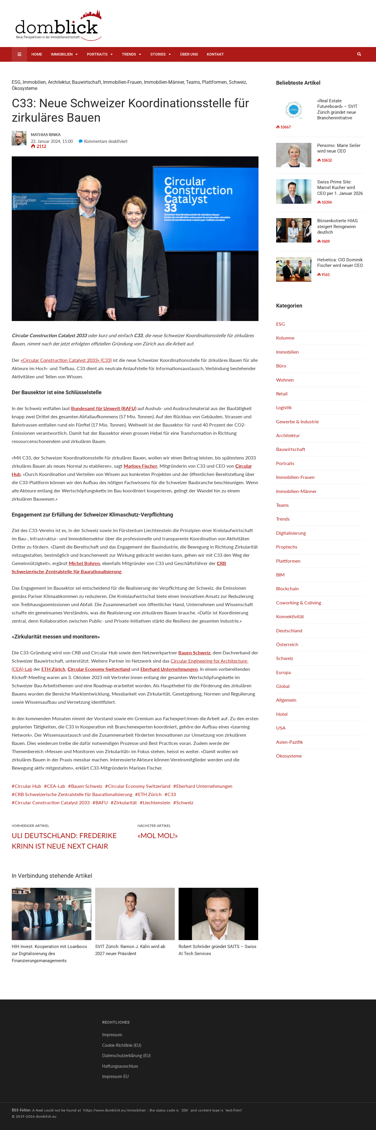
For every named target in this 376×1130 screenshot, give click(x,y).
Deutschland (289, 630)
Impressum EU (115, 1076)
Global (283, 686)
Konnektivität (290, 616)
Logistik (284, 407)
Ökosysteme (24, 88)
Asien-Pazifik (289, 742)
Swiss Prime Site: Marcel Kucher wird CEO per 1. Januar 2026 (340, 187)
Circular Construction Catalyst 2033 (52, 802)
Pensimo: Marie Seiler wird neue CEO (338, 148)
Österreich (287, 644)
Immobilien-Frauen (122, 82)
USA (281, 728)
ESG (16, 82)
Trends (129, 54)
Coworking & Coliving (298, 602)
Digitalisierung (291, 533)
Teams (193, 82)
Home (36, 54)
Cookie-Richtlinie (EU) (121, 1045)
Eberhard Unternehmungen (204, 786)
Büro (281, 365)
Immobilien (62, 54)
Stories (158, 54)
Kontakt (215, 54)
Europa (283, 672)
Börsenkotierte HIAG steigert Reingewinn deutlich (337, 226)
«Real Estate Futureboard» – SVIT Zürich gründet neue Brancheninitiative (337, 109)
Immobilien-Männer (164, 82)
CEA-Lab (56, 786)
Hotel (282, 714)
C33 (171, 794)
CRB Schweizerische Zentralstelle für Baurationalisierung (73, 794)
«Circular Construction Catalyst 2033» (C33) (66, 360)
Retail (282, 393)
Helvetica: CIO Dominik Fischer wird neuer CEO (340, 262)
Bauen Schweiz (86, 786)
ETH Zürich (150, 794)
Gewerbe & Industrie (297, 421)
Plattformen (214, 82)
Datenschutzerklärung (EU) (126, 1055)
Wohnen (285, 379)
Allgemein (286, 700)
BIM (280, 574)
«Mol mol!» (157, 835)
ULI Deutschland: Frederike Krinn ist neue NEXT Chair (64, 840)
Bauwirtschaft (86, 82)
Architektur (59, 82)
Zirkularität (125, 802)
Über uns (189, 54)
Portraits (97, 54)
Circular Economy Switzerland (139, 786)
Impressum (112, 1034)
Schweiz (237, 82)
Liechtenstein (156, 802)
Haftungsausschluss (120, 1066)
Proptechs (286, 546)
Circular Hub (28, 786)
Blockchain (287, 588)
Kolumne (285, 337)
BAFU (101, 802)
